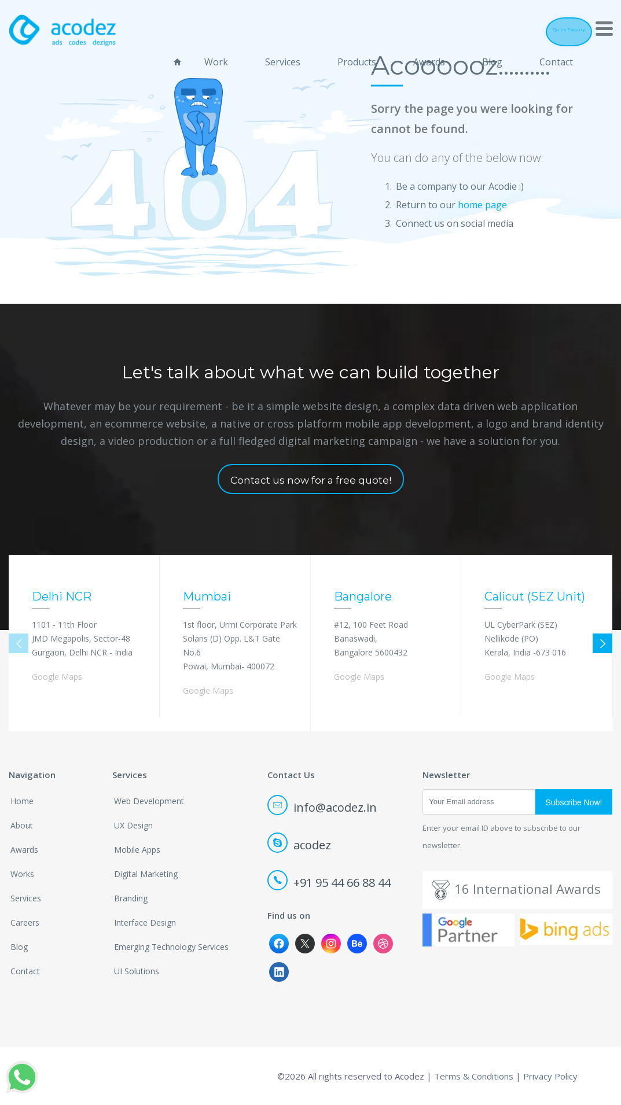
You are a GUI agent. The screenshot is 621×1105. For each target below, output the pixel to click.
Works (22, 873)
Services (282, 58)
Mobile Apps (137, 849)
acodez (300, 845)
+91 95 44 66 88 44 (330, 882)
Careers (24, 922)
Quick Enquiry (549, 29)
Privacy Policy (550, 1076)
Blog (492, 58)
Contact (556, 58)
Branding (131, 898)
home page (482, 204)
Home (22, 800)
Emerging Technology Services (171, 946)
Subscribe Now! (573, 802)
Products (356, 58)
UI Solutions (136, 971)
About (21, 825)
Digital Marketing (146, 873)
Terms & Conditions (473, 1076)
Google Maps (57, 676)
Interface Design (145, 922)
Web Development (149, 800)
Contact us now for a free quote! (310, 480)
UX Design (133, 825)
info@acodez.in (323, 807)
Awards (429, 58)
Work (216, 58)
